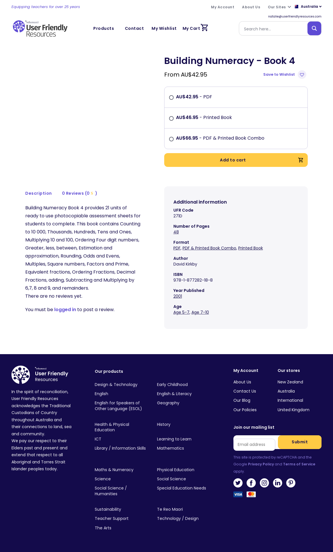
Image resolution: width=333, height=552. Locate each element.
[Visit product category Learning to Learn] (183, 439)
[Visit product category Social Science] (183, 479)
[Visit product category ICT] (121, 439)
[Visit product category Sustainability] (121, 509)
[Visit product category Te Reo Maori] (183, 509)
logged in (65, 309)
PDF (177, 248)
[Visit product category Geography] (183, 403)
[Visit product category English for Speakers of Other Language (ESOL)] (121, 406)
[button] (285, 74)
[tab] (38, 193)
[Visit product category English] (121, 394)
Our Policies (245, 410)
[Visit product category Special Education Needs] (183, 488)
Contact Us (244, 391)
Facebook (251, 482)
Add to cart (261, 160)
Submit (300, 442)
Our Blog (241, 400)
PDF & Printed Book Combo (209, 248)
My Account (245, 370)
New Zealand (290, 382)
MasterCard (251, 496)
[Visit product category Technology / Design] (183, 518)
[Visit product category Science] (121, 479)
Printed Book (250, 248)
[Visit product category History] (183, 424)
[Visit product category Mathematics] (183, 448)
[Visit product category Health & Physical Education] (121, 427)
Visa (238, 496)
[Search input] (274, 28)
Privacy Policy (261, 464)
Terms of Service (299, 464)
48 (176, 232)
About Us (242, 382)
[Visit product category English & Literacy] (183, 394)
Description (38, 193)
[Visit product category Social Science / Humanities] (121, 491)
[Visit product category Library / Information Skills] (121, 448)
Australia (286, 391)
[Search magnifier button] (314, 28)
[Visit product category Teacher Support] (121, 518)
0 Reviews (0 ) (79, 193)
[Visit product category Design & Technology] (121, 384)
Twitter (238, 482)
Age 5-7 (181, 312)
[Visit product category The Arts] (121, 528)
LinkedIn (277, 482)
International (290, 400)
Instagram (264, 482)
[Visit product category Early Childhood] (183, 384)
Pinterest (290, 482)
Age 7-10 (200, 312)
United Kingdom (293, 410)
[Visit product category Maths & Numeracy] (121, 469)
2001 (177, 296)
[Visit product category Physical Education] (183, 469)
